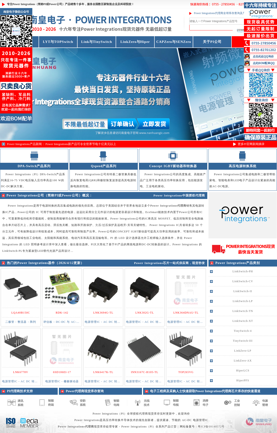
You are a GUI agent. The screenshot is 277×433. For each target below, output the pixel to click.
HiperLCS (242, 370)
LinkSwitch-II (242, 291)
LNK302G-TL (144, 312)
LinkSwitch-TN (242, 311)
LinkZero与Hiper (135, 42)
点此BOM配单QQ (264, 63)
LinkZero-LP (242, 350)
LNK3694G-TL (103, 312)
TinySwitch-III (243, 340)
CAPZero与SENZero (173, 42)
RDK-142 (62, 312)
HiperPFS (242, 380)
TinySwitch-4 (243, 330)
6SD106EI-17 (62, 372)
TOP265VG (186, 372)
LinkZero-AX (243, 360)
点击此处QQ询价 (263, 56)
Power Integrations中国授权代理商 (179, 195)
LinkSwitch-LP (243, 301)
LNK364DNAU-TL (186, 312)
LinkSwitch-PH (242, 271)
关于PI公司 (212, 42)
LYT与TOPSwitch (58, 42)
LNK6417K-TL (103, 372)
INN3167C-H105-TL (144, 372)
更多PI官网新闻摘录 (251, 144)
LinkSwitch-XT (242, 321)
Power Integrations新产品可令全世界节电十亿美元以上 (80, 144)
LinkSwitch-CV (242, 281)
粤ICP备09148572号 (211, 426)
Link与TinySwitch (96, 42)
